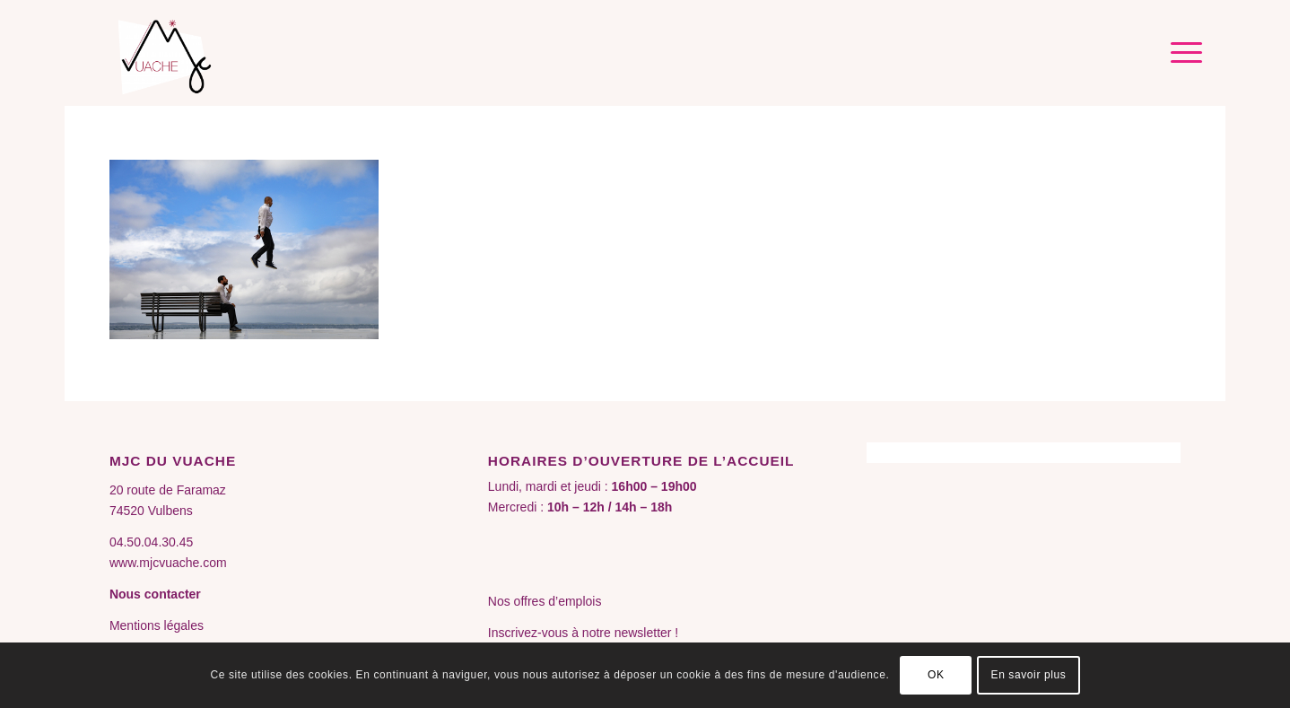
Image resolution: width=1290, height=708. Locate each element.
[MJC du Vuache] (168, 53)
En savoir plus (1029, 675)
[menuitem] (1180, 53)
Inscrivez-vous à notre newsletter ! (583, 632)
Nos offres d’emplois (545, 601)
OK (936, 675)
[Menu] (1180, 53)
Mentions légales (156, 625)
